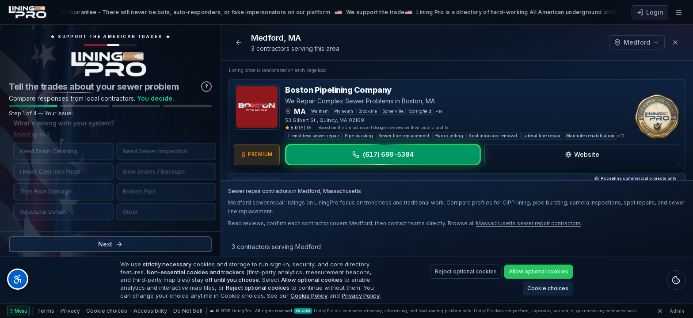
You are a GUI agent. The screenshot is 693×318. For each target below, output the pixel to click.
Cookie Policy (308, 295)
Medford (637, 42)
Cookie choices (547, 288)
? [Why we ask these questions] (206, 86)
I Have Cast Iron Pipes (45, 170)
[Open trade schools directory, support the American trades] (110, 40)
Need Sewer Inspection (150, 151)
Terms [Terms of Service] (45, 310)
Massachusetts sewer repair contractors (528, 223)
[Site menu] (18, 311)
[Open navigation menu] (679, 12)
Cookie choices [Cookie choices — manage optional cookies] (106, 310)
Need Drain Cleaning (43, 151)
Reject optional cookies (466, 271)
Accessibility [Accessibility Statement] (150, 310)
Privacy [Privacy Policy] (70, 310)
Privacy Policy (361, 295)
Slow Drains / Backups (149, 170)
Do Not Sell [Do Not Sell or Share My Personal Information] (187, 310)
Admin (677, 311)
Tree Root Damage (41, 191)
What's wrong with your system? (59, 123)
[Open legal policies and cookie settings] (676, 280)
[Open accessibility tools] (17, 279)
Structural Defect (38, 211)
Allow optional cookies (538, 271)
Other (125, 211)
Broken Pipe (134, 191)
